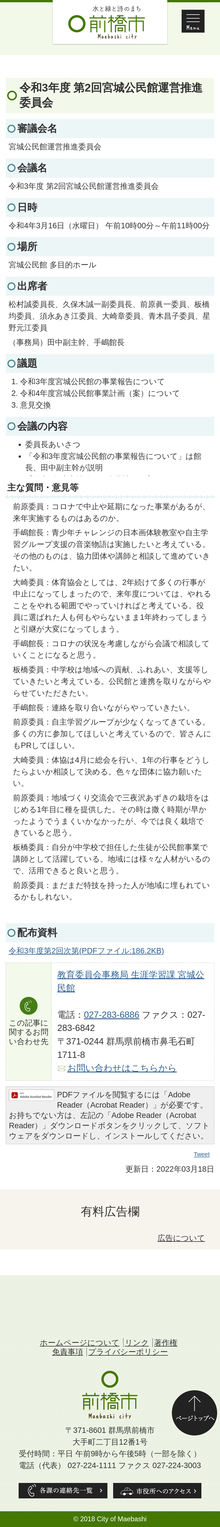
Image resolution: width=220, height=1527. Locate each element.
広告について (181, 1238)
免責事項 (67, 1351)
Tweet (202, 1154)
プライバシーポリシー (128, 1351)
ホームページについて (79, 1342)
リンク (137, 1342)
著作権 (165, 1342)
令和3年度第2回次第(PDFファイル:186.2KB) (86, 950)
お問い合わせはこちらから (122, 1068)
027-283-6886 (112, 1015)
